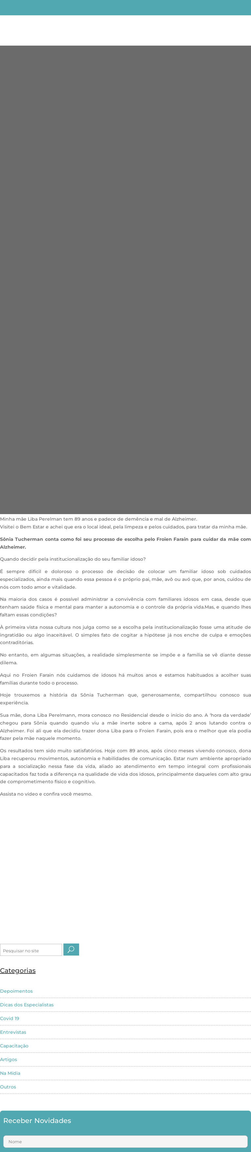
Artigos (8, 1059)
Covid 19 (9, 1018)
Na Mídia (10, 1073)
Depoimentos (16, 991)
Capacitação (14, 1046)
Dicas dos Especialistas (27, 1005)
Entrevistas (13, 1032)
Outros (8, 1087)
